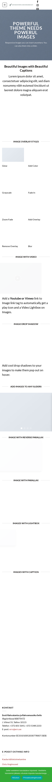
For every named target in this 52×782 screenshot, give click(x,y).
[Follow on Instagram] (37, 5)
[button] (4, 5)
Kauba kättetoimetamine (14, 759)
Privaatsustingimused (32, 778)
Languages (45, 5)
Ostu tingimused (10, 764)
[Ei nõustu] (48, 775)
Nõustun (15, 778)
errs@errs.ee (15, 729)
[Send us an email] (37, 9)
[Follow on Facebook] (37, 2)
